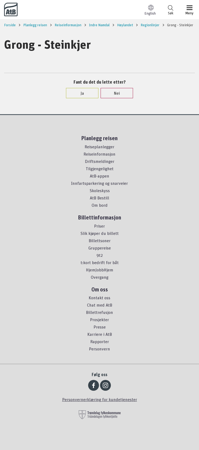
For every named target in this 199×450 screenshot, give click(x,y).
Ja (79, 93)
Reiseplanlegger (99, 146)
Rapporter (99, 341)
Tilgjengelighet (100, 168)
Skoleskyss (99, 190)
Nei (114, 93)
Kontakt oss (99, 297)
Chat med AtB (99, 305)
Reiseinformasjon (99, 154)
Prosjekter (99, 319)
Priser (99, 226)
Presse (100, 327)
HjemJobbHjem (99, 269)
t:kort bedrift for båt (100, 262)
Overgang (99, 277)
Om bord (100, 205)
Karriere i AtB (99, 334)
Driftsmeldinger (99, 161)
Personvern (99, 349)
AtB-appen (99, 176)
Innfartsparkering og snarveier (99, 183)
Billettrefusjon (99, 312)
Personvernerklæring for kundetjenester (99, 399)
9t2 (100, 255)
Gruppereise (99, 248)
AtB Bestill (99, 198)
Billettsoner (100, 240)
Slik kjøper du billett (99, 233)
